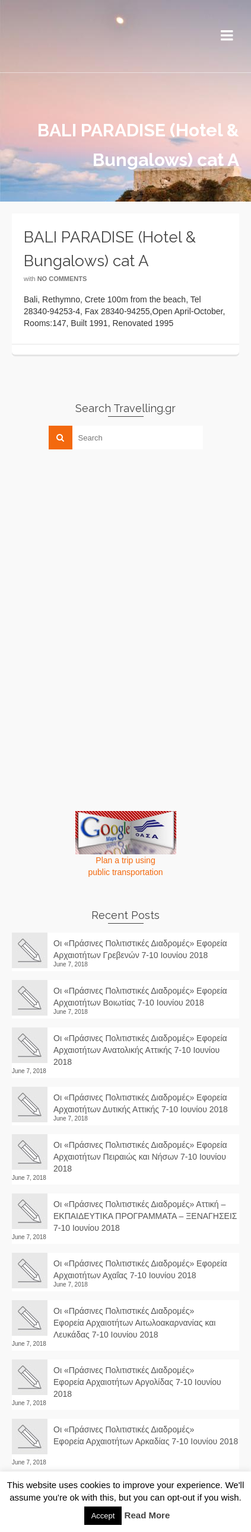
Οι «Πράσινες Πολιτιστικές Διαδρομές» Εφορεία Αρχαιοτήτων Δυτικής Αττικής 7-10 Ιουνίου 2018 (140, 1103)
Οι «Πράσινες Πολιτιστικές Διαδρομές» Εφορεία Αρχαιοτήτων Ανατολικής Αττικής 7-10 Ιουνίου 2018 (140, 1050)
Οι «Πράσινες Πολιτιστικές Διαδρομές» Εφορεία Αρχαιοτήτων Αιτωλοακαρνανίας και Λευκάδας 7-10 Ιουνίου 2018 (134, 1322)
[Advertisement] (101, 541)
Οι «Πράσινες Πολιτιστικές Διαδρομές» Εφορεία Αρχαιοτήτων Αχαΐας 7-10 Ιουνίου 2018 (140, 1269)
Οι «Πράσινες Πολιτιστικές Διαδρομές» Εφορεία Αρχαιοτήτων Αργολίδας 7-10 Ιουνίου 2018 (137, 1382)
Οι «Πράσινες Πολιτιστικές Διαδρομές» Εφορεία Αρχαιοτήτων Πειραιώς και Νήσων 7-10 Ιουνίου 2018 (140, 1156)
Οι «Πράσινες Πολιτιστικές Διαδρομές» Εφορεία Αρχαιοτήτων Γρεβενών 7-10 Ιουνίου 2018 (140, 949)
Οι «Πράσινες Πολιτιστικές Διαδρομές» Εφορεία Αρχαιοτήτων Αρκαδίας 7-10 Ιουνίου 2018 (145, 1441)
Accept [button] (103, 1515)
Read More (147, 1515)
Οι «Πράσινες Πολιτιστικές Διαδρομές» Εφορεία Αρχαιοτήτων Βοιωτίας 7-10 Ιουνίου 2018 (140, 996)
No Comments (62, 278)
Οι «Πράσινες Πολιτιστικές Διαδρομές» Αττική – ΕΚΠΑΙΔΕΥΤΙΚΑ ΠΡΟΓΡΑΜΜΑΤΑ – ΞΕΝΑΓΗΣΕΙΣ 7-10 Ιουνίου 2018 (145, 1216)
